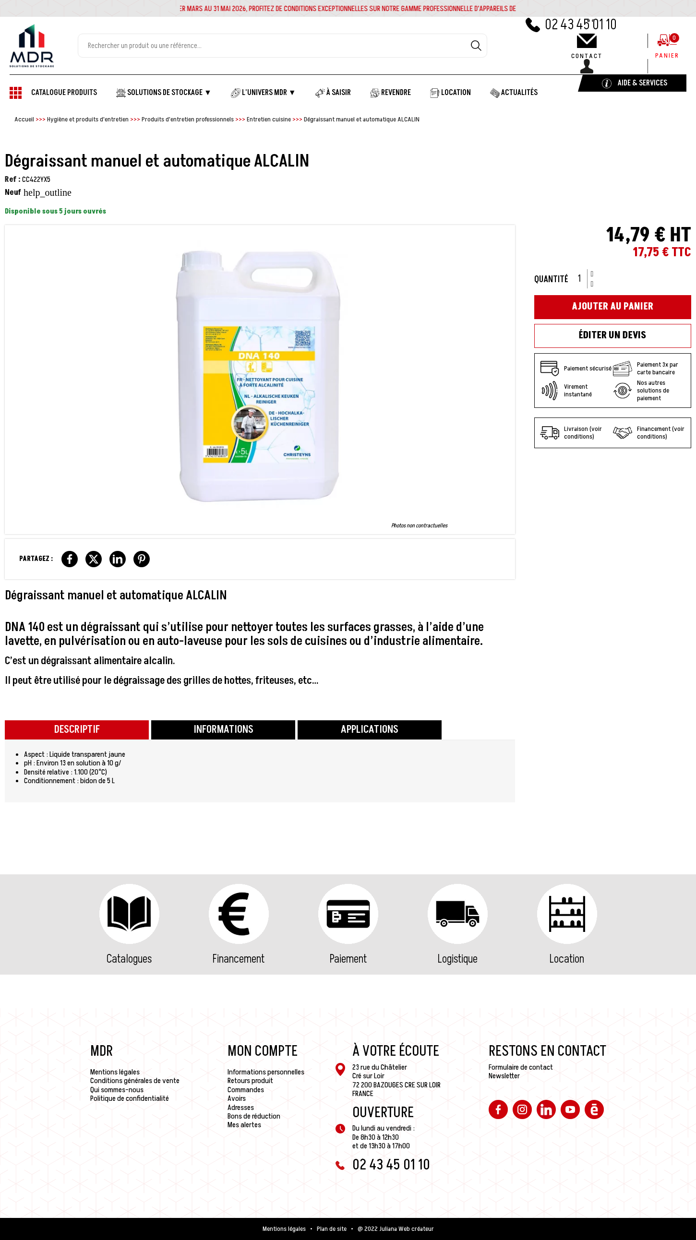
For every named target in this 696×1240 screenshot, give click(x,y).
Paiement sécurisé (576, 368)
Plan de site (332, 1229)
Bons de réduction (254, 1116)
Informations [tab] (223, 729)
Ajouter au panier (612, 306)
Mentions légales (115, 1072)
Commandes (246, 1090)
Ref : (13, 179)
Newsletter (504, 1076)
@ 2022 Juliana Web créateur (396, 1229)
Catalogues (129, 959)
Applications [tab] (369, 729)
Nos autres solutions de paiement (641, 390)
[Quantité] (583, 278)
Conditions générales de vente (135, 1080)
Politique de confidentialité (129, 1098)
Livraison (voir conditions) (571, 432)
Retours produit (250, 1080)
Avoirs (237, 1098)
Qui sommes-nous (117, 1090)
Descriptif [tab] (77, 729)
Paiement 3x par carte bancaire (645, 368)
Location (567, 959)
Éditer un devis (612, 335)
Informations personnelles (266, 1072)
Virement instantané (566, 390)
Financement (238, 959)
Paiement (348, 959)
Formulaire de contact (521, 1067)
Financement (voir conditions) (648, 432)
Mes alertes (244, 1125)
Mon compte (263, 1051)
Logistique (458, 959)
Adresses (241, 1107)
